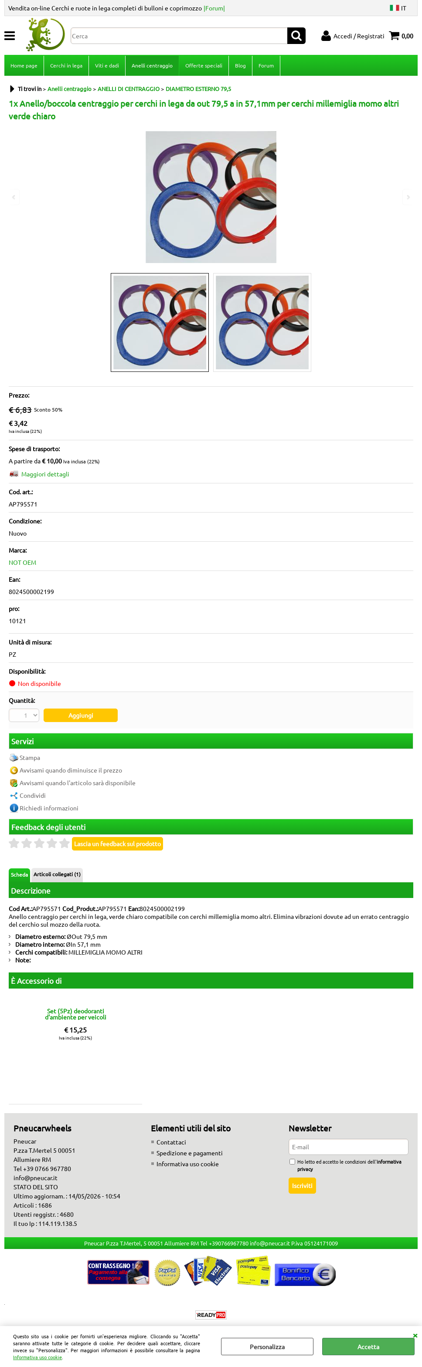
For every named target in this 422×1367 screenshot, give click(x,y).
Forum (266, 65)
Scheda (19, 874)
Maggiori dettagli (45, 474)
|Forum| (214, 8)
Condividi (33, 795)
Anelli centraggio (152, 65)
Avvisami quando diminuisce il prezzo (71, 770)
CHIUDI (415, 1334)
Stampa (30, 757)
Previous (14, 197)
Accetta (368, 1346)
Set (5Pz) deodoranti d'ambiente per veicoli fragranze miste (75, 1014)
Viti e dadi (107, 65)
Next (407, 197)
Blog (240, 65)
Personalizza (267, 1346)
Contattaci (171, 1142)
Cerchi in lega (66, 65)
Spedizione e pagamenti (190, 1153)
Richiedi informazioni (49, 808)
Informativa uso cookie (37, 1356)
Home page (23, 65)
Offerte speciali (203, 65)
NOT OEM (22, 562)
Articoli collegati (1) (57, 874)
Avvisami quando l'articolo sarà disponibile (78, 782)
